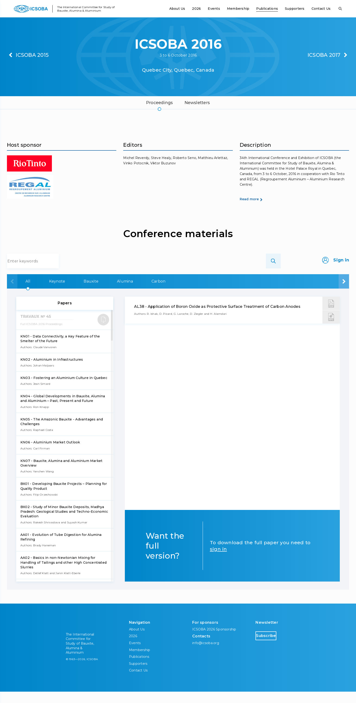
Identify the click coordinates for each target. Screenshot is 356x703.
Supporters (294, 8)
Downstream (320, 292)
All (25, 292)
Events (214, 8)
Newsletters (197, 102)
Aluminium (264, 292)
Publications (267, 8)
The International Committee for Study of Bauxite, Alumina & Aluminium (86, 8)
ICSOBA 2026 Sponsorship (214, 641)
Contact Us (321, 8)
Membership (238, 8)
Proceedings (159, 102)
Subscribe (275, 647)
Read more (257, 210)
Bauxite (117, 292)
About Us (177, 8)
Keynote (69, 292)
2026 (196, 8)
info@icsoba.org (205, 654)
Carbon (214, 292)
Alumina (166, 292)
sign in (218, 560)
